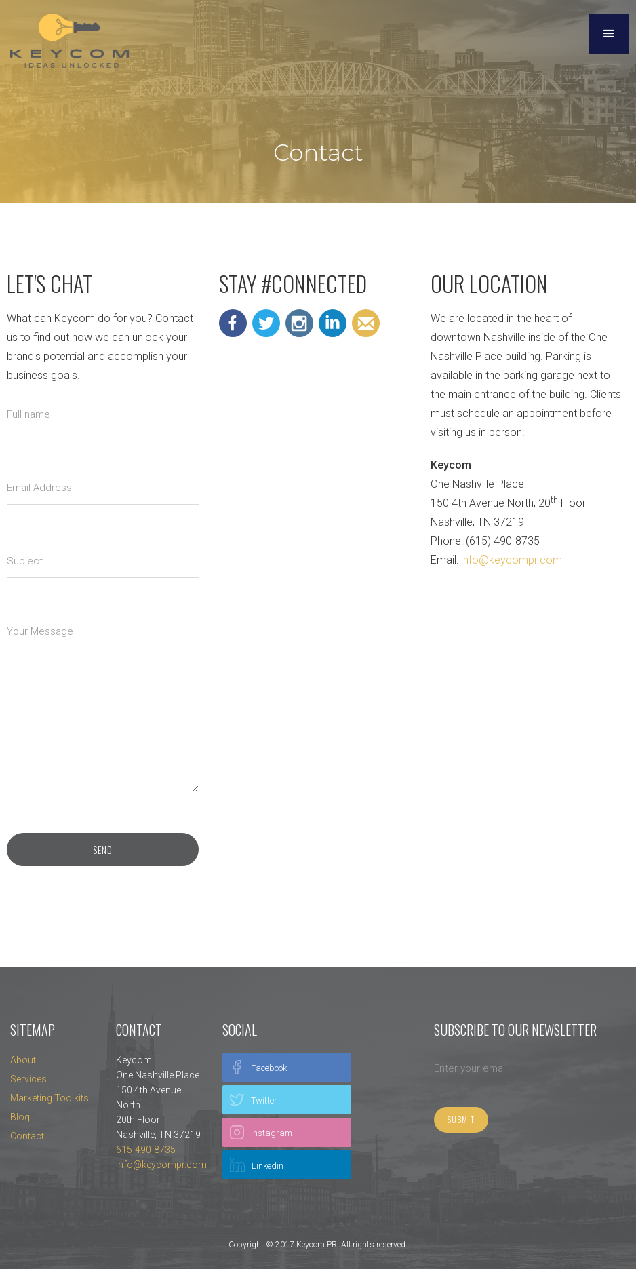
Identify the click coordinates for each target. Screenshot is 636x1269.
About (23, 1060)
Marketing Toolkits (49, 1098)
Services (28, 1079)
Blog (20, 1117)
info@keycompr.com (511, 559)
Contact (27, 1136)
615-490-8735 (146, 1149)
